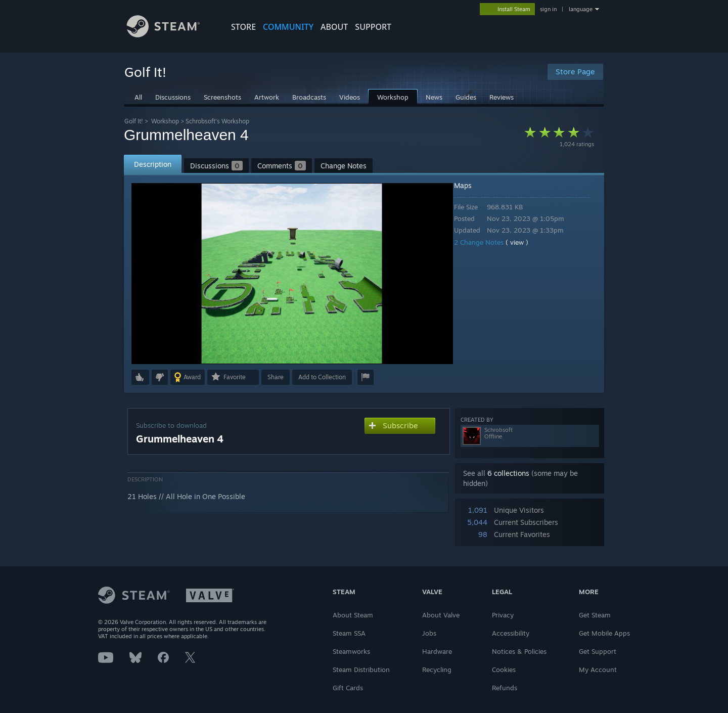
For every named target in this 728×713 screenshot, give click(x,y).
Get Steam (595, 615)
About (334, 26)
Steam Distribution (361, 669)
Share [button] (275, 377)
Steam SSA (349, 633)
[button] (140, 377)
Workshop (165, 121)
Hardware (437, 651)
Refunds (504, 688)
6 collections (508, 473)
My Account (598, 669)
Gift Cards (348, 688)
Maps (470, 185)
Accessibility (510, 633)
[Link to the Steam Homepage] (170, 34)
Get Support (597, 651)
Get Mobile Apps (604, 633)
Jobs (429, 633)
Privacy (503, 615)
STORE (243, 26)
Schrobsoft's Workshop (217, 121)
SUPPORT (373, 26)
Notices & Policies (519, 651)
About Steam (353, 615)
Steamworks (351, 651)
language (581, 9)
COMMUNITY (288, 26)
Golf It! (133, 121)
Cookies (504, 669)
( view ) (524, 242)
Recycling (436, 669)
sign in (548, 9)
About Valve (441, 615)
